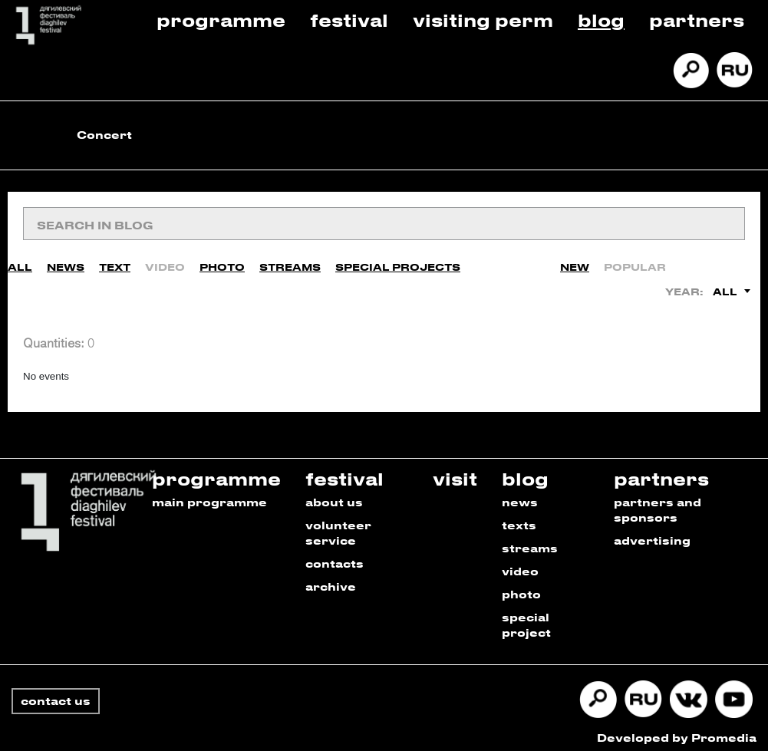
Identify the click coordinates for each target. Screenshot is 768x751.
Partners (696, 19)
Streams (290, 260)
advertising (652, 533)
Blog (601, 19)
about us (334, 495)
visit (455, 471)
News (65, 260)
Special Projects (397, 260)
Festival (349, 19)
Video (165, 260)
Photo (222, 260)
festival (344, 471)
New (574, 260)
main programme (209, 495)
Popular (635, 260)
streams (530, 541)
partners (661, 471)
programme (216, 471)
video (520, 564)
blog (525, 471)
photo (521, 587)
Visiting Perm (483, 19)
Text (114, 260)
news (520, 495)
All (20, 260)
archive (330, 579)
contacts (334, 556)
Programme (221, 19)
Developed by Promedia (676, 730)
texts (519, 518)
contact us (56, 693)
